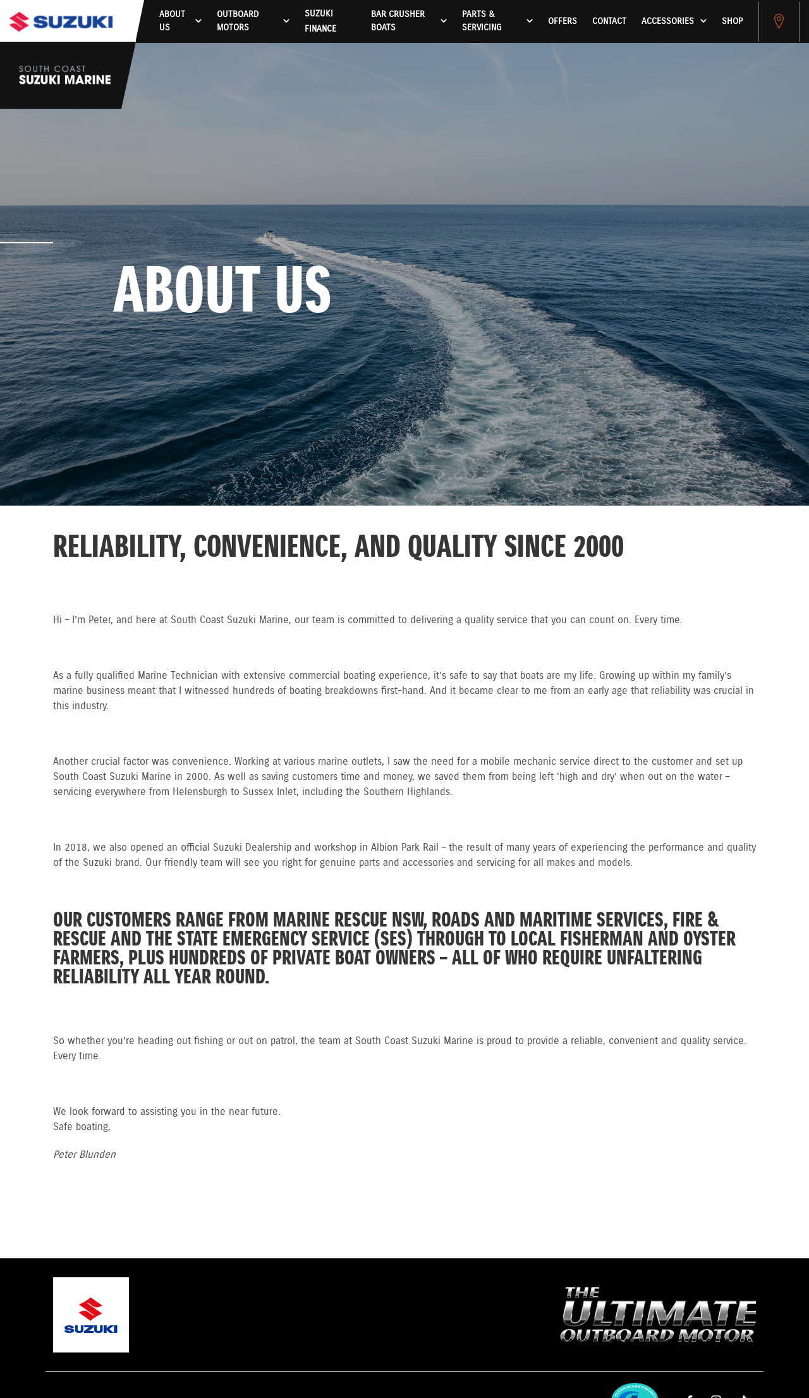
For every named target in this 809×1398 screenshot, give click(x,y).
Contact (609, 21)
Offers (562, 21)
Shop (732, 21)
